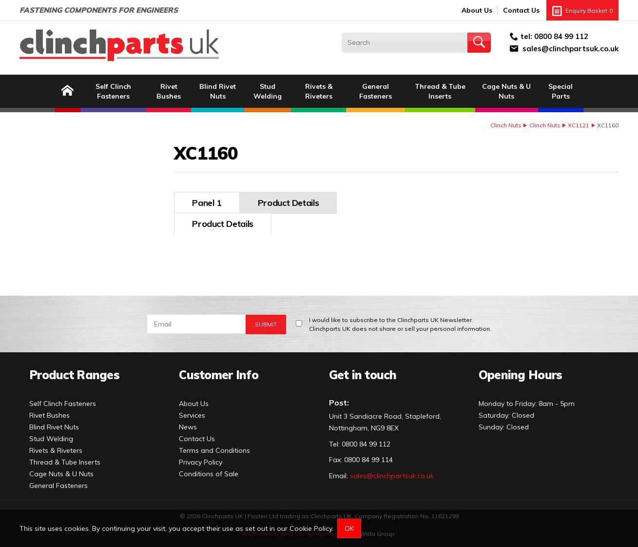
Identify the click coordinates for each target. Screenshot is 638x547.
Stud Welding (267, 91)
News (188, 423)
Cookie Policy (311, 528)
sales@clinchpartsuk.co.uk (570, 48)
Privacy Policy (200, 458)
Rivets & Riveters (318, 91)
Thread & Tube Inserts (440, 91)
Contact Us (521, 10)
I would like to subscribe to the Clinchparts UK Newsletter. (400, 320)
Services (192, 411)
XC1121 (578, 125)
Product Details (222, 202)
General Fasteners (375, 91)
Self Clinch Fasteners (113, 91)
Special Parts (560, 91)
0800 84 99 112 (561, 36)
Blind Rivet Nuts (217, 91)
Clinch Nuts (506, 125)
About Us (477, 10)
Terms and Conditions (214, 446)
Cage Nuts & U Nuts (506, 91)
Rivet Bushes (168, 91)
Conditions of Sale (208, 470)
